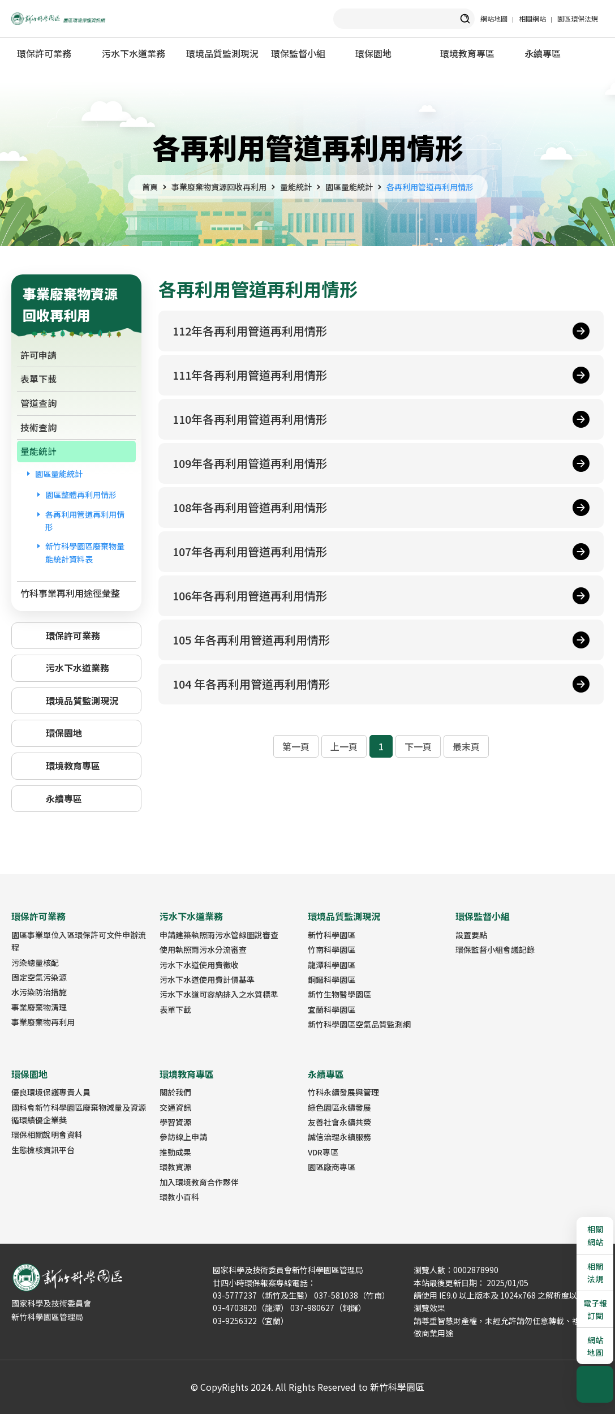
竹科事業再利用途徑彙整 (70, 593)
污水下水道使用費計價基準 (207, 979)
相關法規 (595, 1272)
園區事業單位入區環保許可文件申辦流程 (78, 941)
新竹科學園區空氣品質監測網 (359, 1024)
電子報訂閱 (595, 1309)
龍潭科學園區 (331, 964)
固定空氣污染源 (39, 977)
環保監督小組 (298, 53)
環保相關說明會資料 (47, 1134)
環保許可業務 (44, 53)
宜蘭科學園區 (331, 1009)
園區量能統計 (349, 186)
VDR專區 (323, 1152)
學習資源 (175, 1122)
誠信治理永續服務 (339, 1136)
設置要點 (471, 934)
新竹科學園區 (331, 934)
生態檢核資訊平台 (43, 1149)
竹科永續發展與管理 (343, 1092)
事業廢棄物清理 (39, 1007)
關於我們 (175, 1092)
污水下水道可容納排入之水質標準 (219, 994)
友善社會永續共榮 (339, 1122)
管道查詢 (38, 403)
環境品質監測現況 (222, 53)
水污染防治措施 (39, 992)
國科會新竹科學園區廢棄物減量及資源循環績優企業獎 (78, 1113)
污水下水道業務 (133, 53)
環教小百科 (179, 1196)
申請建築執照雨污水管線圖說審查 (219, 934)
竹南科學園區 (331, 949)
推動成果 (175, 1152)
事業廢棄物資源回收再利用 (218, 186)
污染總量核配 (35, 962)
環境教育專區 (467, 53)
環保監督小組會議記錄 (495, 949)
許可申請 (38, 355)
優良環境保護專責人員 (51, 1092)
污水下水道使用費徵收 (199, 964)
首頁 (150, 186)
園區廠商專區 (331, 1166)
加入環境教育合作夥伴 (199, 1182)
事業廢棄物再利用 (43, 1022)
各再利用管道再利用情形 (430, 186)
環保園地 (373, 53)
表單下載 (38, 378)
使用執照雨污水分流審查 (203, 949)
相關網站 (532, 18)
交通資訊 (175, 1107)
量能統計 (296, 186)
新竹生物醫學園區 (339, 994)
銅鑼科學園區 (331, 979)
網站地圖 (494, 18)
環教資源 (175, 1166)
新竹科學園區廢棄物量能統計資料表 (84, 552)
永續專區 (542, 53)
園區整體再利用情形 (81, 494)
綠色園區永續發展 (339, 1107)
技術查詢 (38, 427)
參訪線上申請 (183, 1136)
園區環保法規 (577, 18)
